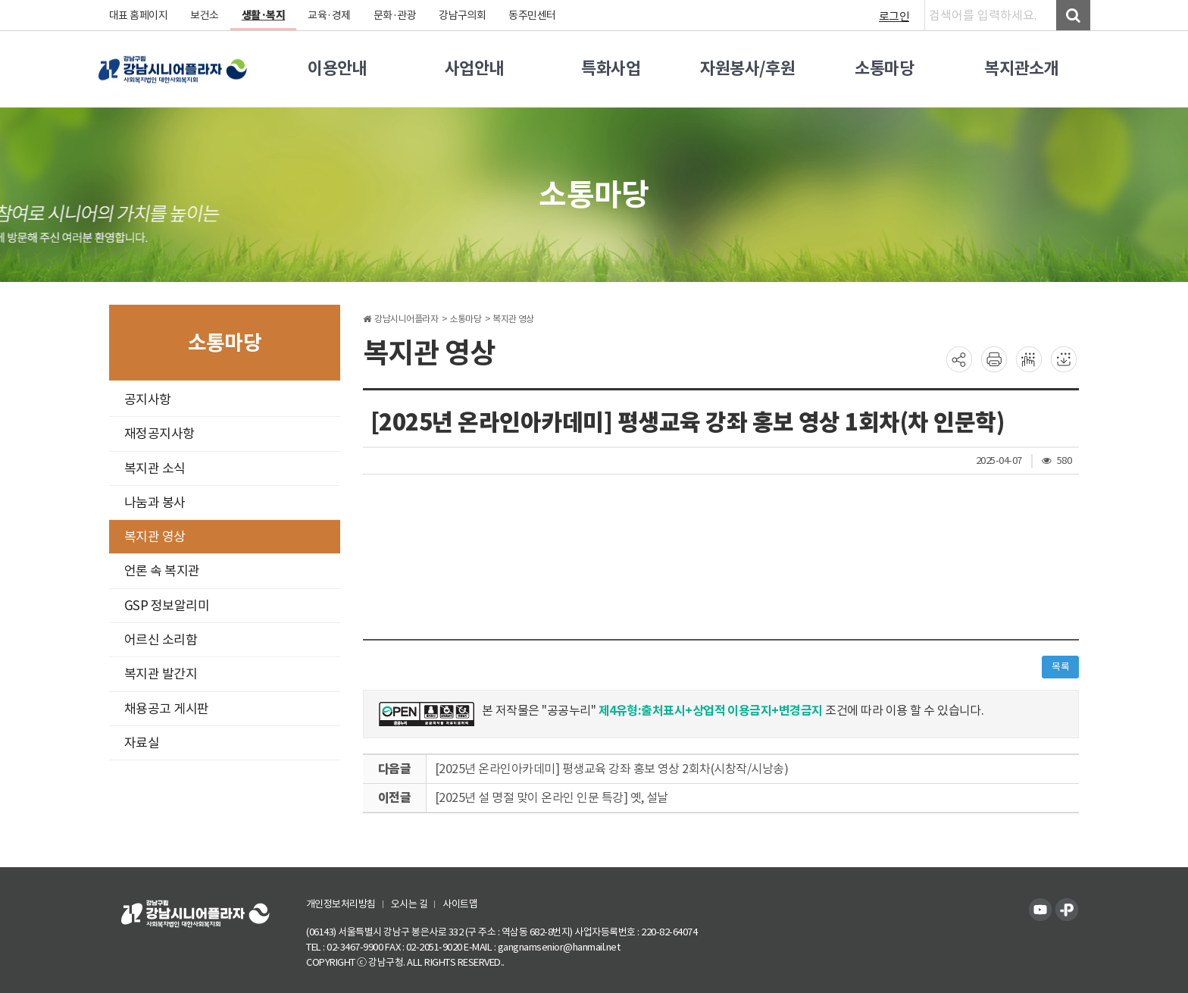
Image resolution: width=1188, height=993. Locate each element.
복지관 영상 (155, 536)
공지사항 (147, 399)
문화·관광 (395, 15)
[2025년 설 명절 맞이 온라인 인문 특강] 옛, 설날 (552, 797)
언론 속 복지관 (162, 570)
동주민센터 (533, 15)
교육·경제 (330, 15)
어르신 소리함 (161, 639)
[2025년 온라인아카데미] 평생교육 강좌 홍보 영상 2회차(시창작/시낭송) (612, 768)
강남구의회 (463, 15)
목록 (1060, 666)
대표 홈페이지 (138, 15)
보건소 (205, 15)
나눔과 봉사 (155, 502)
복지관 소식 (155, 468)
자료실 (142, 743)
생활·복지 (264, 15)
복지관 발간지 (161, 674)
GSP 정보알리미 (167, 605)
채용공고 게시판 (166, 708)
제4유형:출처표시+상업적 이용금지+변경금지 (711, 711)
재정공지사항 (159, 433)
